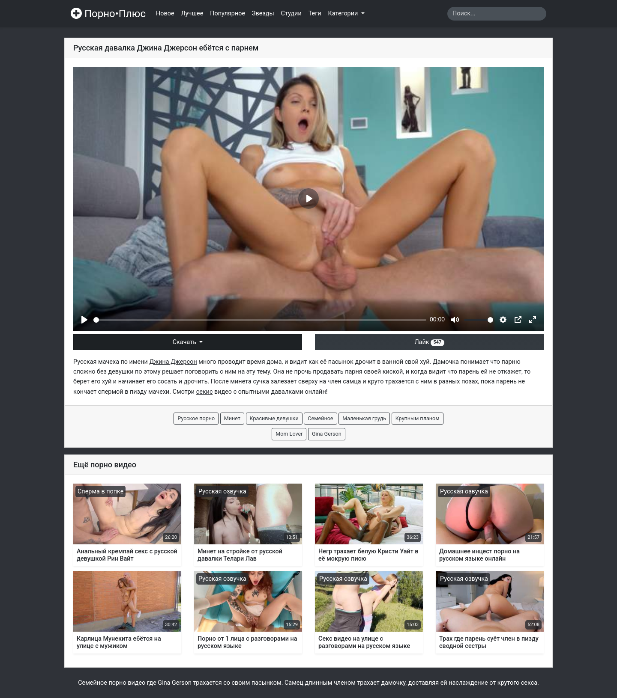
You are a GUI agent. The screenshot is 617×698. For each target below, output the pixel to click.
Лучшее (192, 13)
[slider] (259, 320)
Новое (165, 13)
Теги (314, 13)
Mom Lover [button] (289, 434)
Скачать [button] (185, 342)
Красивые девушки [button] (274, 418)
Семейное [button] (320, 418)
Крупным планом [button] (417, 418)
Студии (291, 13)
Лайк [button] (429, 342)
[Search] (496, 14)
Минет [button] (232, 418)
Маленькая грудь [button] (364, 418)
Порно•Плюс (108, 14)
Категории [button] (343, 13)
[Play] (84, 320)
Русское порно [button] (196, 418)
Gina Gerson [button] (326, 434)
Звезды (263, 13)
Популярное (227, 13)
